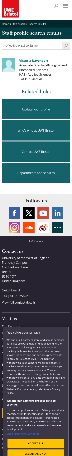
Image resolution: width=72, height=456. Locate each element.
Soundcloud (29, 227)
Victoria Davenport (33, 61)
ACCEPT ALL (36, 450)
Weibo (43, 227)
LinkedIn (57, 213)
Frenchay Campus (14, 333)
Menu (65, 6)
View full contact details (19, 302)
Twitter (29, 213)
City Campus (11, 326)
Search (56, 6)
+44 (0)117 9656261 (16, 296)
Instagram (14, 227)
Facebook (14, 213)
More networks (57, 227)
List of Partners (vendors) (23, 441)
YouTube (43, 213)
